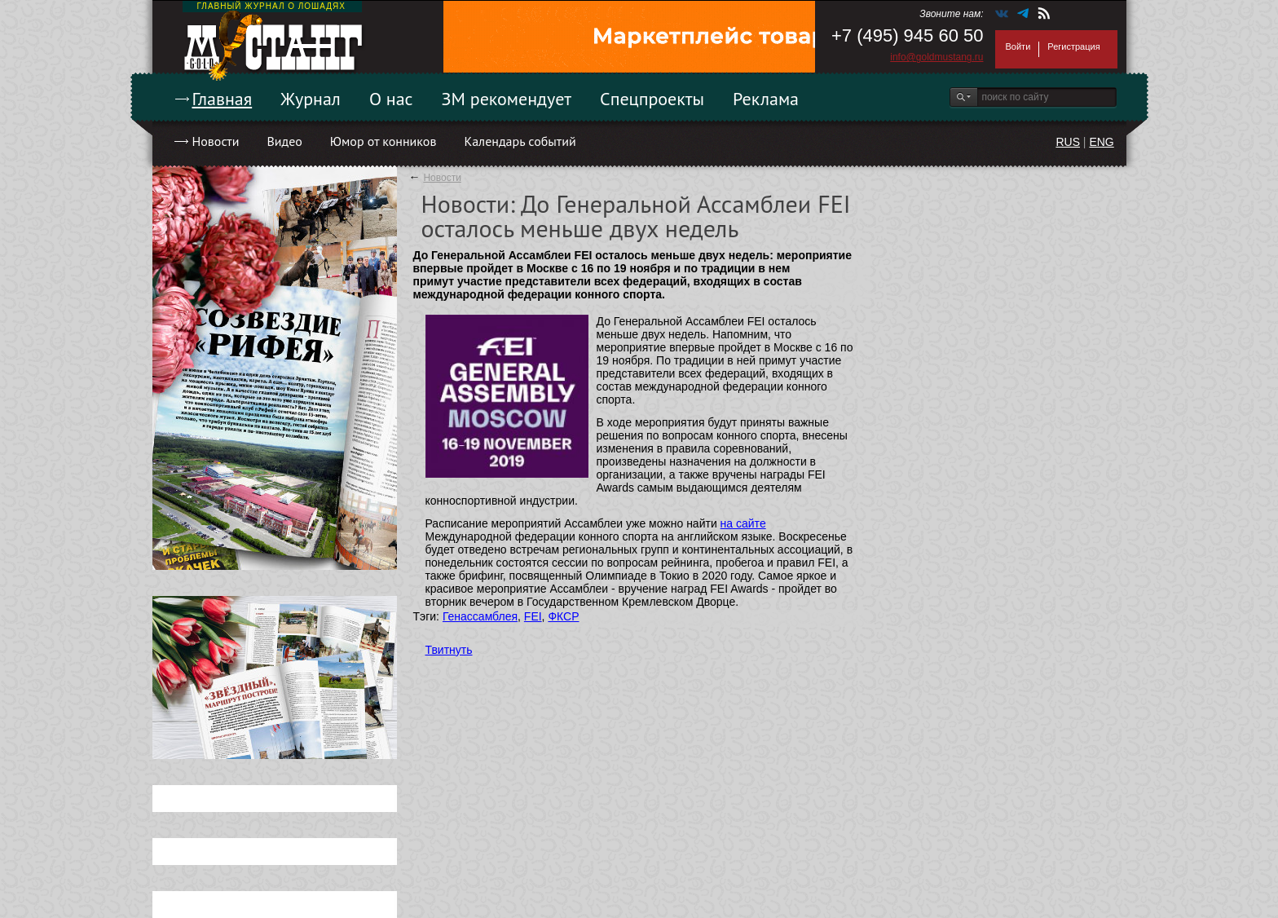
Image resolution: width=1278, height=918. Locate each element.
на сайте (743, 523)
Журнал (310, 98)
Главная (222, 98)
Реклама (766, 98)
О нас (391, 98)
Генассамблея (480, 616)
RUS (1067, 141)
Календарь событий (519, 141)
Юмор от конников (383, 141)
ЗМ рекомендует (507, 98)
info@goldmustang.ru (936, 57)
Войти (1018, 46)
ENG (1101, 141)
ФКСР (563, 616)
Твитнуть (449, 649)
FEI (533, 616)
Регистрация (1073, 46)
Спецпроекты (652, 98)
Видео (284, 141)
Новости (216, 141)
